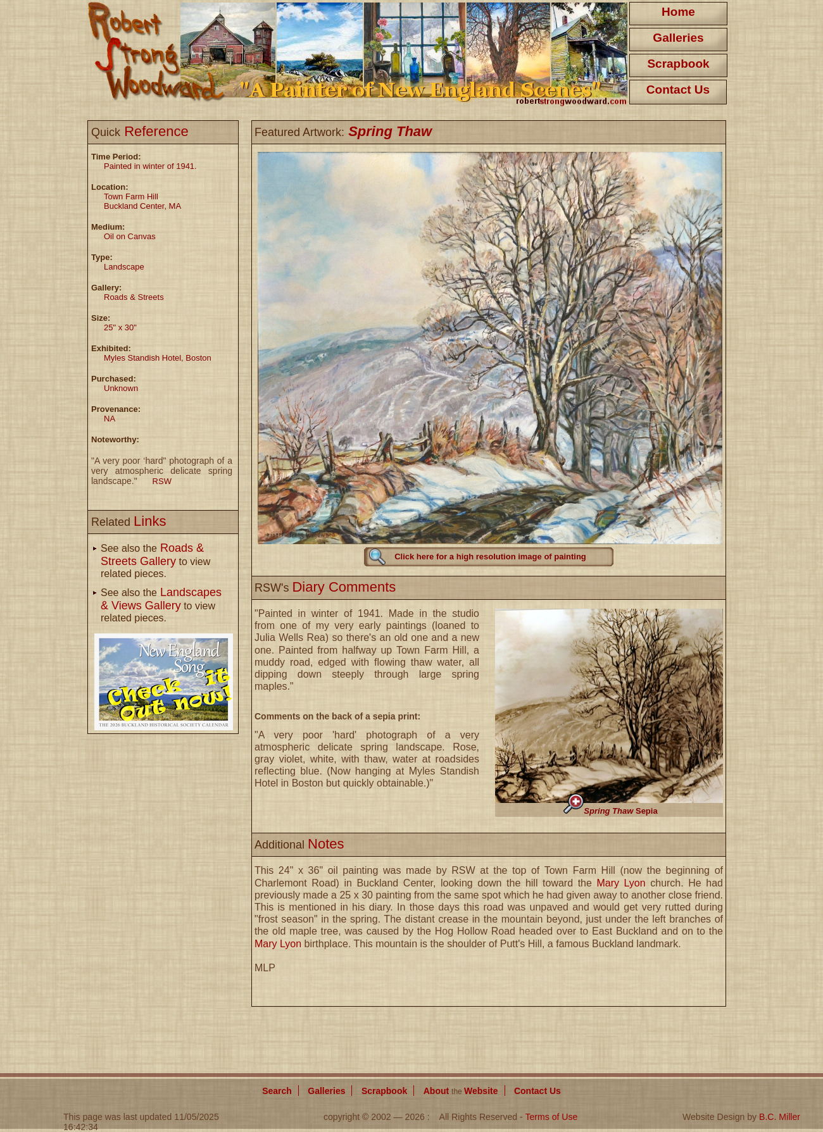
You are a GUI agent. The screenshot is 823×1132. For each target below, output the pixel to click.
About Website (461, 1091)
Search (277, 1091)
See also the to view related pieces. (155, 561)
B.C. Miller (779, 1117)
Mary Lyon (620, 883)
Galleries (678, 37)
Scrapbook (678, 63)
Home (678, 11)
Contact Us (678, 89)
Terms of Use (551, 1117)
